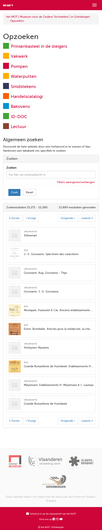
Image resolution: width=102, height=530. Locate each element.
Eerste (14, 218)
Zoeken (11, 167)
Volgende (68, 218)
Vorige (31, 218)
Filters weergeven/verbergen (76, 182)
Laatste (87, 218)
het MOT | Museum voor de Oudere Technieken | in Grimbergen (48, 16)
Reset (29, 192)
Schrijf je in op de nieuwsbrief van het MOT (51, 514)
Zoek (14, 192)
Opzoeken (17, 20)
